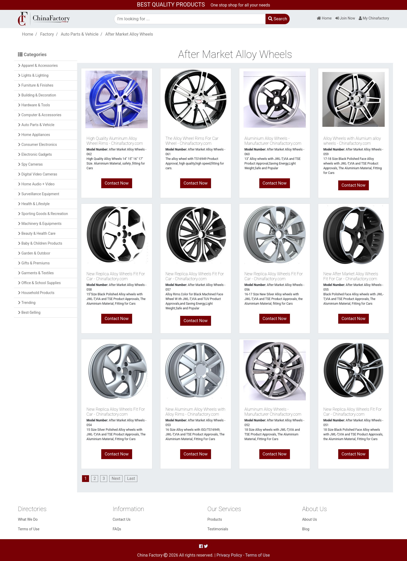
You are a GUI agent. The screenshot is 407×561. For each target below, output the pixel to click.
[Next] (116, 478)
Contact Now (116, 183)
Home (324, 18)
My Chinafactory (374, 18)
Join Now (345, 18)
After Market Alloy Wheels (129, 34)
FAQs (117, 529)
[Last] (131, 478)
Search (277, 18)
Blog (305, 529)
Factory (47, 34)
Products (214, 519)
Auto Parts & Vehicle (79, 34)
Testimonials (217, 529)
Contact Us (122, 519)
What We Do (28, 519)
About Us (309, 519)
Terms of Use (28, 529)
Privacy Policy (229, 555)
